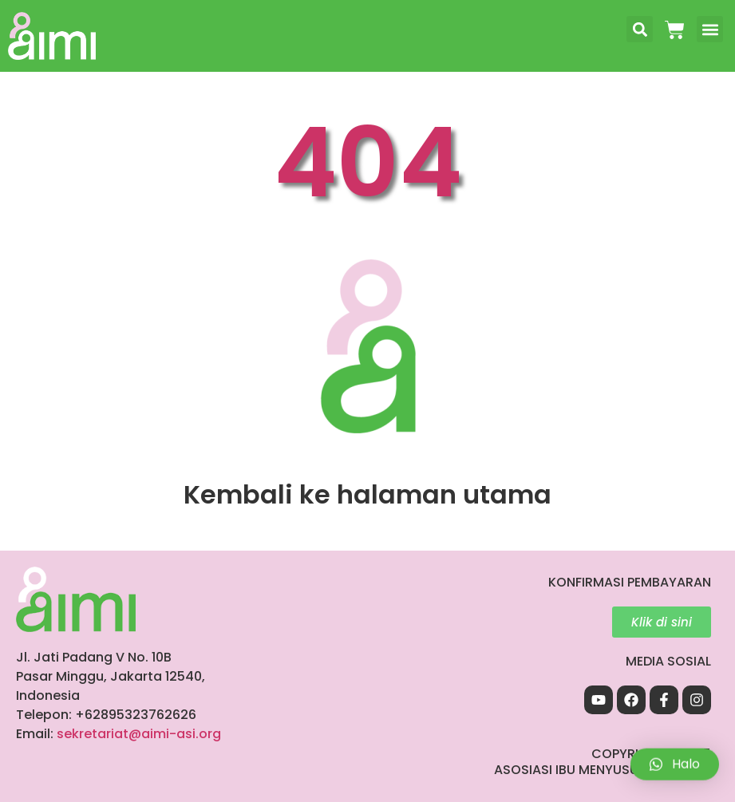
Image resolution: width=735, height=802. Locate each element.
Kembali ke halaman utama (367, 494)
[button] (639, 29)
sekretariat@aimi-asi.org (139, 734)
